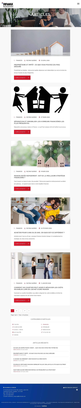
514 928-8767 (10, 394)
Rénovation (45, 329)
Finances (18, 60)
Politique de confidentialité (65, 402)
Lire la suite (21, 77)
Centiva (44, 406)
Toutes (15, 324)
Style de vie (45, 332)
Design (15, 334)
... (20, 310)
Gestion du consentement (44, 403)
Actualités (16, 332)
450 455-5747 (10, 393)
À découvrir (17, 327)
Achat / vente (17, 329)
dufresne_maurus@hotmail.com (17, 396)
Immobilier (45, 327)
